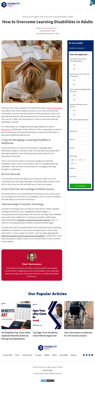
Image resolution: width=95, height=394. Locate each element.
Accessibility (63, 355)
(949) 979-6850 (47, 370)
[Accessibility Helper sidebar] (93, 2)
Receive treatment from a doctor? (79, 105)
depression (6, 129)
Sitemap (73, 355)
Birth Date (74, 156)
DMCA (54, 355)
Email (72, 148)
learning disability (54, 108)
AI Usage (38, 355)
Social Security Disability (30, 17)
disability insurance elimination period (33, 220)
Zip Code (73, 176)
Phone (72, 139)
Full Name (74, 131)
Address (72, 168)
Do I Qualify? (80, 186)
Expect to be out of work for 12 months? (80, 75)
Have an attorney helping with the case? (80, 90)
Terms (17, 355)
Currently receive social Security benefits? (78, 60)
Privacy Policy (7, 355)
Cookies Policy (27, 355)
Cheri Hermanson (50, 28)
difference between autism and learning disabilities (23, 236)
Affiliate (46, 355)
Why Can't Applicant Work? (79, 120)
